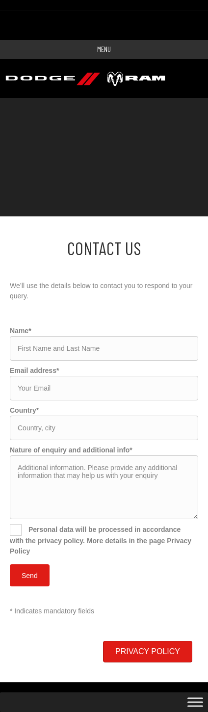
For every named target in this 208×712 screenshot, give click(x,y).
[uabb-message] (104, 487)
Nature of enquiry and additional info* (71, 450)
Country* (24, 410)
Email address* (34, 370)
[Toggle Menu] (195, 702)
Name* (20, 331)
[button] (147, 651)
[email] (104, 388)
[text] (104, 348)
